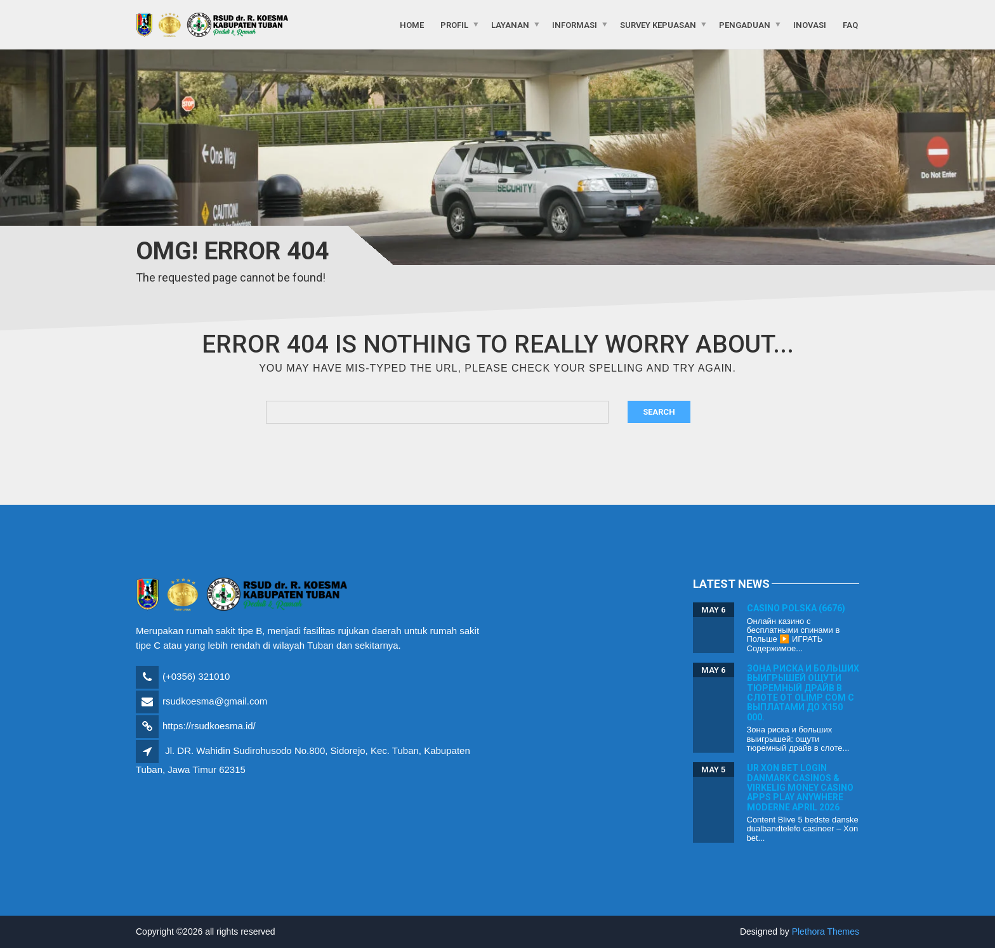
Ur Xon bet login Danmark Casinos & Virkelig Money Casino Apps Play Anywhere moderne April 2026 (800, 787)
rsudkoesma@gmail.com (214, 701)
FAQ (850, 24)
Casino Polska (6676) (796, 608)
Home (412, 24)
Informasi (574, 24)
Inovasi (809, 24)
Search (659, 412)
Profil (454, 24)
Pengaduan (744, 24)
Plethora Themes (825, 931)
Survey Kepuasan (658, 24)
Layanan (510, 24)
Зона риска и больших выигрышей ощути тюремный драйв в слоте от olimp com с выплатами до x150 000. (803, 692)
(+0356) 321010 (196, 676)
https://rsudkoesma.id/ (209, 725)
